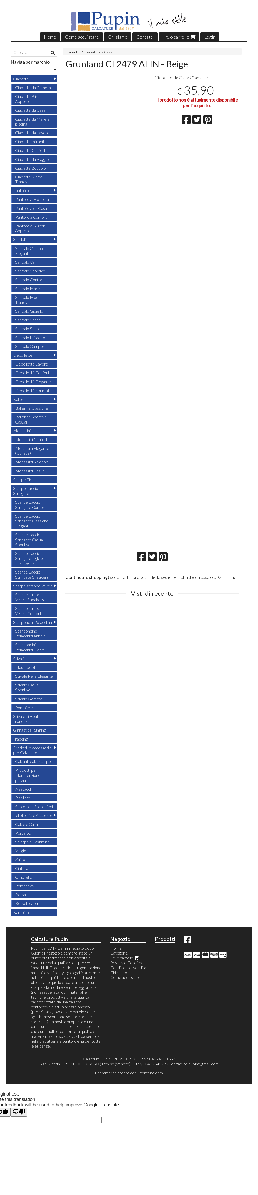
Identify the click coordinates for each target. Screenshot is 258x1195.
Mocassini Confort (31, 439)
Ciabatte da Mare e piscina (32, 121)
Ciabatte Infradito (31, 141)
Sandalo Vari (26, 262)
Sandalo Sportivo (30, 270)
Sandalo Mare (27, 288)
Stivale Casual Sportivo (27, 687)
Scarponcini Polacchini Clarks (30, 647)
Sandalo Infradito (30, 337)
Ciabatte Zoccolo (30, 167)
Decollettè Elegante (33, 381)
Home (50, 37)
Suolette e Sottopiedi (34, 806)
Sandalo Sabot (28, 328)
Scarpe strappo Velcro (33, 585)
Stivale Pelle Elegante (34, 676)
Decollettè (23, 355)
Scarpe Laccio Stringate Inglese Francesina (29, 558)
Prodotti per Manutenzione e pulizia (29, 775)
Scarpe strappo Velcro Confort (29, 611)
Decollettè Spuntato (33, 390)
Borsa (20, 894)
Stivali (18, 658)
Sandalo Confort (29, 279)
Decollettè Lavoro (31, 363)
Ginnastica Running (29, 729)
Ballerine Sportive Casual (31, 419)
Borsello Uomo (28, 903)
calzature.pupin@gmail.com (195, 1063)
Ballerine (21, 399)
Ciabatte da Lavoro (32, 132)
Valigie (20, 850)
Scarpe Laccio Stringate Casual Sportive (29, 539)
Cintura (21, 868)
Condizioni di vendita (128, 967)
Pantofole (21, 190)
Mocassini (22, 430)
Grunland (227, 577)
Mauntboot (25, 667)
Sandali (19, 239)
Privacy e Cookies (126, 962)
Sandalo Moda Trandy (28, 300)
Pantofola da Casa (31, 208)
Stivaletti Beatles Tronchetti (28, 719)
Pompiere (24, 707)
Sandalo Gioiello (29, 311)
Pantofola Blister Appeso (30, 228)
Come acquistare (82, 37)
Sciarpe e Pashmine (32, 841)
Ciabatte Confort (30, 150)
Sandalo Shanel (28, 319)
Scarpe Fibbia (25, 479)
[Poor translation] (19, 1112)
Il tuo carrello (179, 37)
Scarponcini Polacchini (32, 622)
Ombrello (23, 877)
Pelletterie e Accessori (33, 815)
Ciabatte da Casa (98, 52)
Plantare (22, 797)
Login (209, 37)
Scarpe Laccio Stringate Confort (30, 504)
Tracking (20, 738)
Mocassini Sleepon (31, 461)
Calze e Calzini (27, 824)
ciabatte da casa (193, 577)
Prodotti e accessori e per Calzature (32, 750)
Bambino (21, 912)
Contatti (145, 37)
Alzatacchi (24, 788)
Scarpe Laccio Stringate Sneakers (32, 574)
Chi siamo (117, 37)
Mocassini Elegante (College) (32, 450)
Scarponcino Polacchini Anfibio (30, 633)
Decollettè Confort (32, 372)
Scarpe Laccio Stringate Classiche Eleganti (32, 520)
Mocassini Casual (30, 470)
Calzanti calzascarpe (33, 761)
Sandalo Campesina (32, 346)
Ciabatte (72, 52)
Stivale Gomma (28, 698)
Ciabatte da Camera (33, 87)
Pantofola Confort (31, 216)
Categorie (119, 952)
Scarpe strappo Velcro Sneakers (29, 597)
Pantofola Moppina (32, 199)
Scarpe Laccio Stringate (25, 491)
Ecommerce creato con (129, 1072)
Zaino (20, 859)
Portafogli (23, 833)
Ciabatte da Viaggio (32, 159)
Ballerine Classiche (31, 407)
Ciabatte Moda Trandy (28, 179)
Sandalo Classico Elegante (29, 251)
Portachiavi (25, 885)
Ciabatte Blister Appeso (29, 99)
